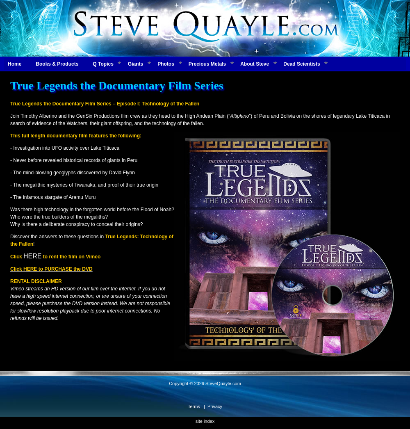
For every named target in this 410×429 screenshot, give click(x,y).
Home (14, 64)
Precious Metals (207, 64)
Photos (165, 64)
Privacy (214, 406)
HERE (32, 256)
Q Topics (103, 64)
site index (205, 421)
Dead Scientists (301, 64)
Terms (194, 406)
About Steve (254, 64)
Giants (135, 64)
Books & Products (57, 64)
